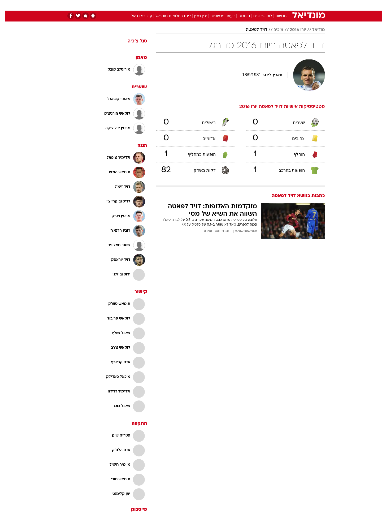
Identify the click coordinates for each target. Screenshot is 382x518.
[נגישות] (7, 5)
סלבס (233, 5)
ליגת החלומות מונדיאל (168, 16)
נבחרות (239, 16)
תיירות (169, 5)
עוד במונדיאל (136, 16)
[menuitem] (281, 5)
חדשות (285, 5)
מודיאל (313, 30)
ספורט (267, 5)
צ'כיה (273, 30)
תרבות (249, 5)
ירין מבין (195, 16)
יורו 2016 (293, 30)
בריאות (188, 5)
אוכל (204, 5)
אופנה (130, 5)
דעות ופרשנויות (217, 16)
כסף (218, 5)
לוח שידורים (257, 16)
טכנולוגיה (150, 5)
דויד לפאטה (251, 30)
